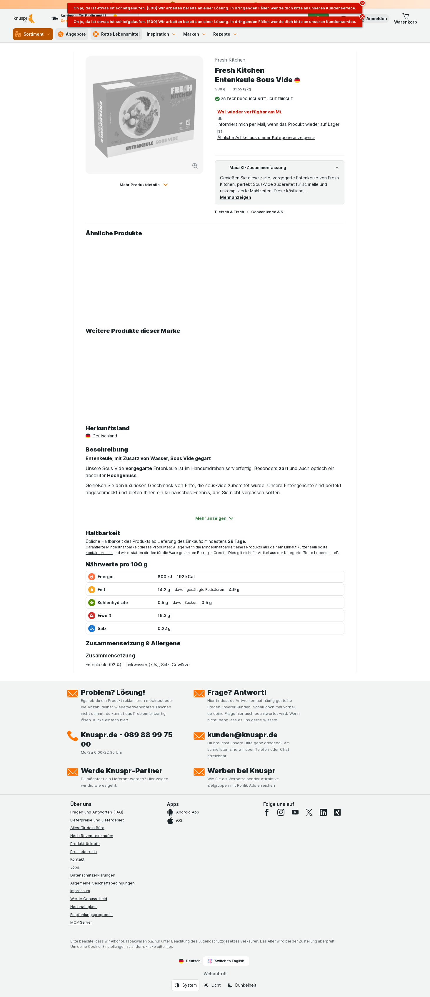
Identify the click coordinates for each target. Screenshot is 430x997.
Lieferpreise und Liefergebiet (97, 820)
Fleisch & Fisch (229, 211)
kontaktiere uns (99, 552)
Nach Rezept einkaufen (91, 835)
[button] (372, 18)
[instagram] (280, 812)
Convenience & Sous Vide (270, 211)
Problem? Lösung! (113, 692)
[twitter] (309, 812)
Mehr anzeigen (235, 197)
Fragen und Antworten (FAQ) (96, 812)
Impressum (80, 890)
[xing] (337, 812)
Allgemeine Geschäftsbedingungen (102, 883)
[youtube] (295, 812)
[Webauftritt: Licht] (212, 985)
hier (169, 946)
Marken (194, 34)
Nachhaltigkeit (83, 906)
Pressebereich (83, 851)
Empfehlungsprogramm (91, 914)
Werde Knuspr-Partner (122, 770)
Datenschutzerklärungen (92, 875)
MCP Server (81, 922)
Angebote (72, 34)
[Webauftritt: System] (185, 985)
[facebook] (266, 812)
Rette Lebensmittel (116, 34)
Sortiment (33, 34)
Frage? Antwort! (237, 692)
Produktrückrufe (85, 843)
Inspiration (161, 34)
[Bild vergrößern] (195, 166)
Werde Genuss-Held (88, 898)
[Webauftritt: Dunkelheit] (241, 985)
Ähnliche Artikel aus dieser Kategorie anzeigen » (266, 137)
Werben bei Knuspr (241, 770)
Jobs (74, 867)
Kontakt (77, 859)
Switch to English (226, 961)
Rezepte (225, 34)
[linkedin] (323, 812)
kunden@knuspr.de (242, 734)
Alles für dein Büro (87, 827)
